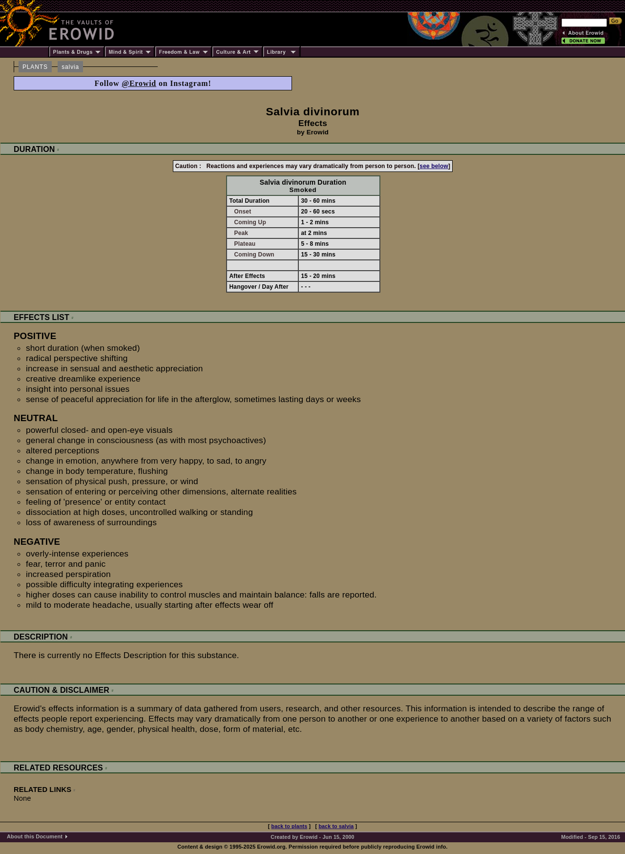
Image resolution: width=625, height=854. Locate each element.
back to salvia (336, 826)
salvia (70, 67)
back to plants (289, 826)
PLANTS (35, 67)
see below (433, 166)
